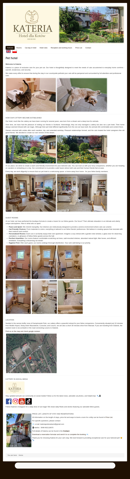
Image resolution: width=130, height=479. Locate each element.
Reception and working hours (61, 48)
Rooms (19, 48)
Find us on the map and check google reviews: (23, 331)
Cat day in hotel (30, 48)
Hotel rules (43, 48)
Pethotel (10, 48)
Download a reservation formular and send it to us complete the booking (59, 434)
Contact (88, 48)
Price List (78, 48)
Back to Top (120, 474)
